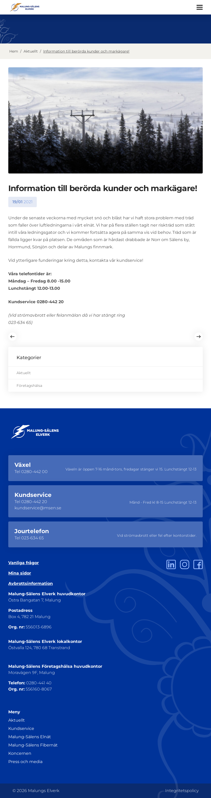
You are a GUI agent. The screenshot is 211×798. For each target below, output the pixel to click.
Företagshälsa (29, 385)
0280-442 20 (34, 501)
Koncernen (19, 753)
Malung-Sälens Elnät (29, 736)
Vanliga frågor (23, 562)
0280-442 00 (34, 471)
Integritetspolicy (182, 790)
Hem (13, 51)
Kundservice (21, 728)
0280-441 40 (39, 682)
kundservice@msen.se (37, 507)
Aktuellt (31, 51)
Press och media (25, 761)
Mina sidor (19, 573)
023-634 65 (32, 537)
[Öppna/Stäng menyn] (200, 7)
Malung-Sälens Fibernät (33, 745)
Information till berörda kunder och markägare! (86, 51)
